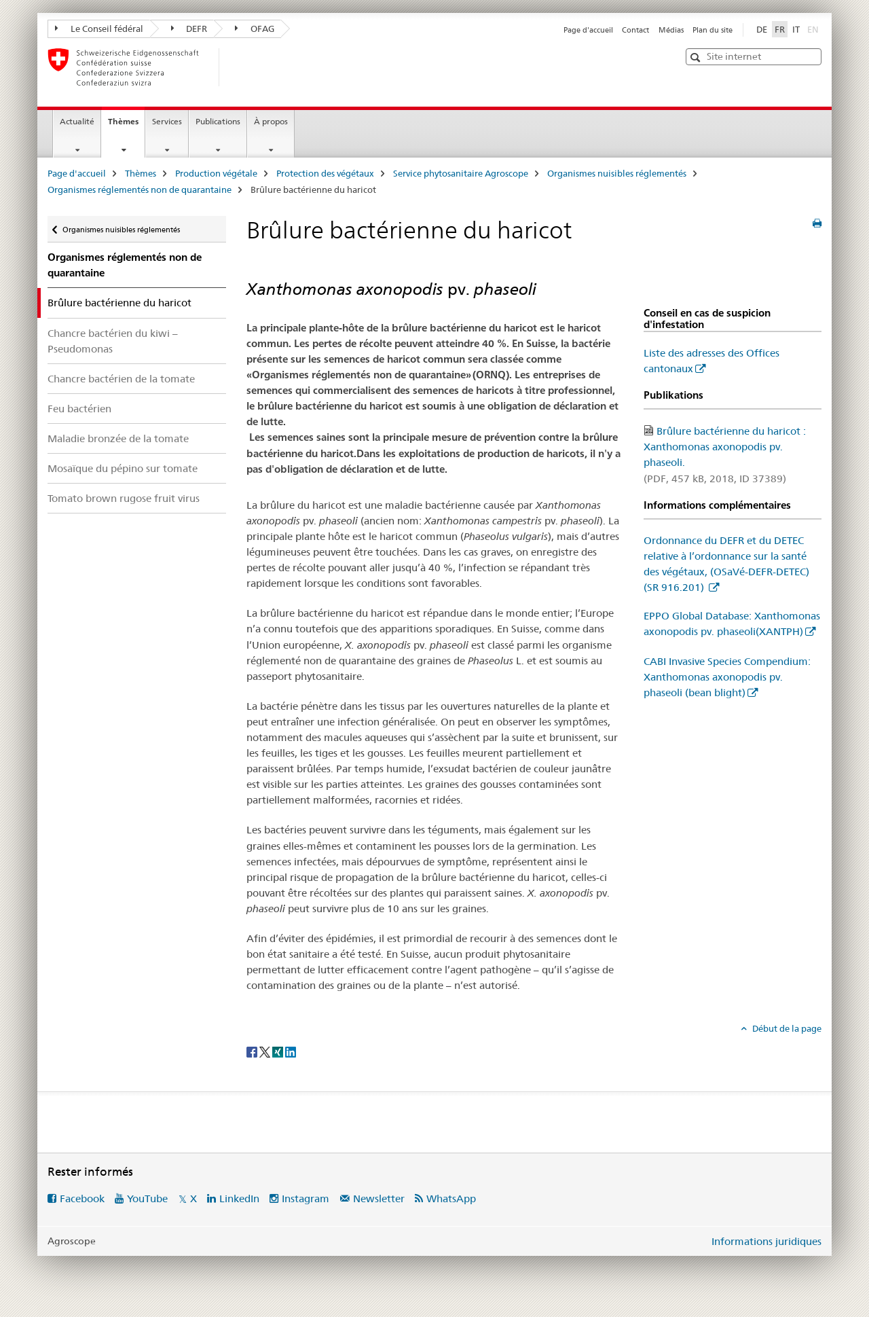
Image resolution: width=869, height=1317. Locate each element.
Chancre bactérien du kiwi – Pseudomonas (113, 341)
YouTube (147, 1198)
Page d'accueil (588, 30)
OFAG (254, 28)
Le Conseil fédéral (99, 28)
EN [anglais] (814, 28)
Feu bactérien (79, 408)
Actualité (77, 121)
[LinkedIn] (290, 1050)
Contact (635, 30)
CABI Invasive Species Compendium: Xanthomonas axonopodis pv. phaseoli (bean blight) (727, 677)
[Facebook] (252, 1050)
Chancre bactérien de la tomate (121, 378)
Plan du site (712, 30)
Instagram (305, 1198)
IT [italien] (796, 29)
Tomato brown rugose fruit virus (124, 498)
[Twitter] (265, 1050)
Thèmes (126, 125)
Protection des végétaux (325, 173)
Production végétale (216, 173)
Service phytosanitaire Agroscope (460, 173)
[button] (697, 57)
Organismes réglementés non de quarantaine (140, 189)
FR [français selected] (780, 29)
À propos (271, 121)
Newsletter (379, 1198)
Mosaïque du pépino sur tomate (123, 468)
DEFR (189, 28)
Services (167, 121)
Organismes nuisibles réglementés (616, 173)
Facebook (82, 1198)
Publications (218, 121)
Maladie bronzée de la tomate (118, 438)
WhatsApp (451, 1198)
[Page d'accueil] (241, 67)
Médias (671, 30)
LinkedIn (239, 1198)
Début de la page (785, 1028)
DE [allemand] (761, 29)
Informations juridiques (766, 1241)
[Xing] (278, 1050)
